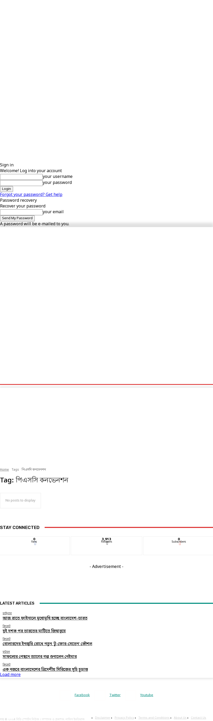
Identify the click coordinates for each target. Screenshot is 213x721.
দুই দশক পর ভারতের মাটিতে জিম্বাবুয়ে (26, 630)
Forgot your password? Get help (31, 195)
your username (58, 177)
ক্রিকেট (6, 625)
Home (4, 470)
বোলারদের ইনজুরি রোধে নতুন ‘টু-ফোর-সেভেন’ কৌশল (36, 641)
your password (57, 183)
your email (53, 212)
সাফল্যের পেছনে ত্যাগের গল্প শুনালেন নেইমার (30, 653)
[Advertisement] (100, 36)
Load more (10, 670)
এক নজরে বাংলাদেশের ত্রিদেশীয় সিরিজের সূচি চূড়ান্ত (34, 665)
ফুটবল (6, 648)
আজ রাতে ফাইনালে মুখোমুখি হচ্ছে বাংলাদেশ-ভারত (34, 618)
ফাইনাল (7, 613)
